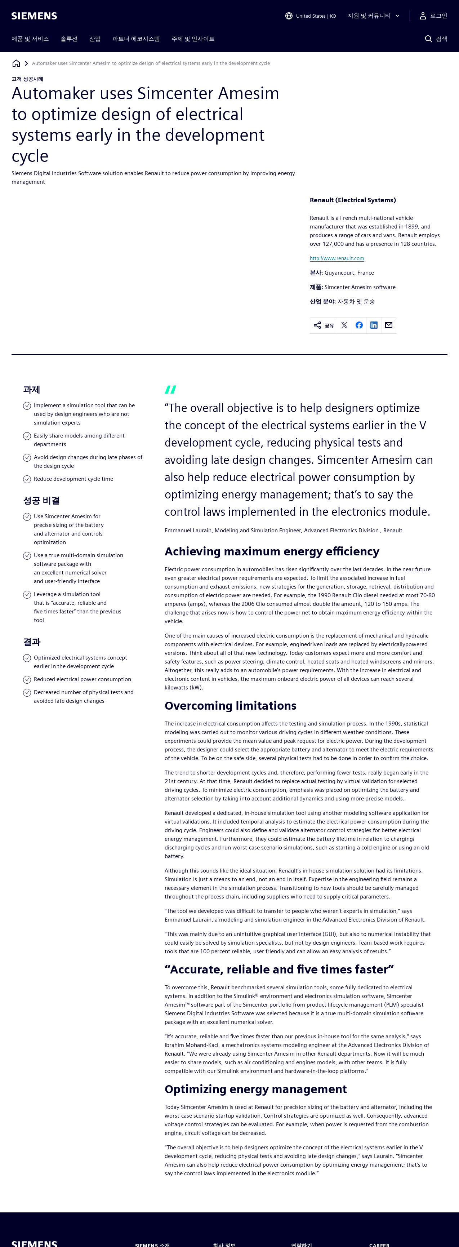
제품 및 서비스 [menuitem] (30, 38)
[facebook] (359, 325)
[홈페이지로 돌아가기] (16, 63)
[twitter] (344, 325)
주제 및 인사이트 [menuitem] (193, 38)
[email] (389, 325)
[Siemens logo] (34, 15)
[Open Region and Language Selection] (310, 16)
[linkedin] (374, 325)
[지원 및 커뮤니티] (374, 16)
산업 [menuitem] (95, 38)
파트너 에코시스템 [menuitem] (136, 38)
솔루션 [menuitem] (69, 38)
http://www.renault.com (337, 258)
